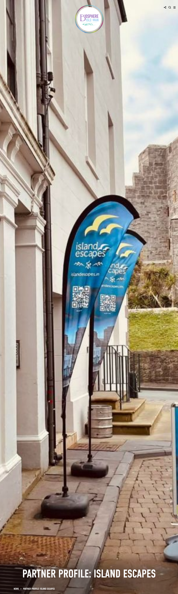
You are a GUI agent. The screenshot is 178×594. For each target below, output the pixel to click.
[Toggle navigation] (174, 7)
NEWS (16, 588)
